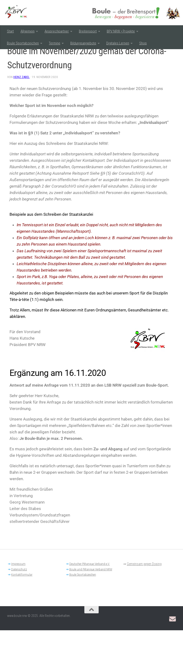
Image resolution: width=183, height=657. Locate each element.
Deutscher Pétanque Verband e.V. (89, 590)
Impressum (18, 590)
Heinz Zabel (21, 103)
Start (10, 31)
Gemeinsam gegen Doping (144, 591)
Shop (143, 43)
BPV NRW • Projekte (121, 31)
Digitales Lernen (117, 43)
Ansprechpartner (57, 31)
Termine (54, 43)
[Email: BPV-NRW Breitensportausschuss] (172, 645)
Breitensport (88, 31)
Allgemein (27, 31)
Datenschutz (19, 596)
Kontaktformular (21, 601)
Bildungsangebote (83, 43)
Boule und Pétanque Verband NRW (90, 596)
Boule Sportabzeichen (23, 43)
